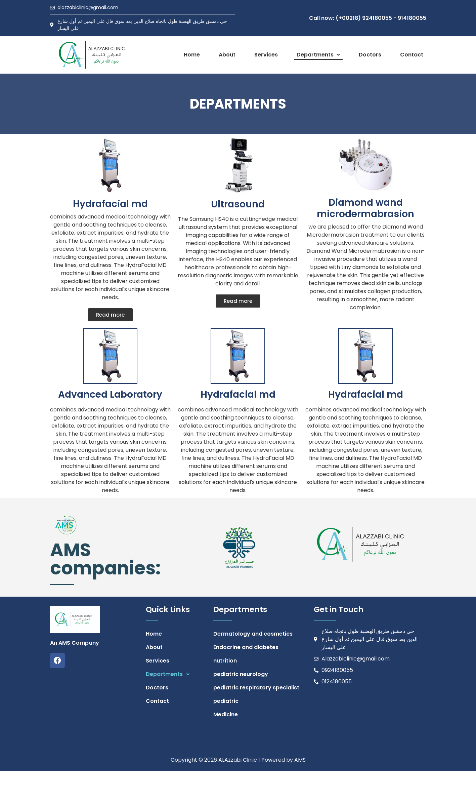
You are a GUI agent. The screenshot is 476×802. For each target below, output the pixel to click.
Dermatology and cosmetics (253, 634)
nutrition (225, 661)
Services (266, 54)
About (227, 54)
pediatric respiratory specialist (256, 687)
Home (192, 54)
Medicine (225, 714)
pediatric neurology (240, 674)
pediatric (226, 701)
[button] (318, 55)
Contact (411, 54)
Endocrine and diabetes (245, 647)
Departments (318, 54)
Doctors (370, 54)
